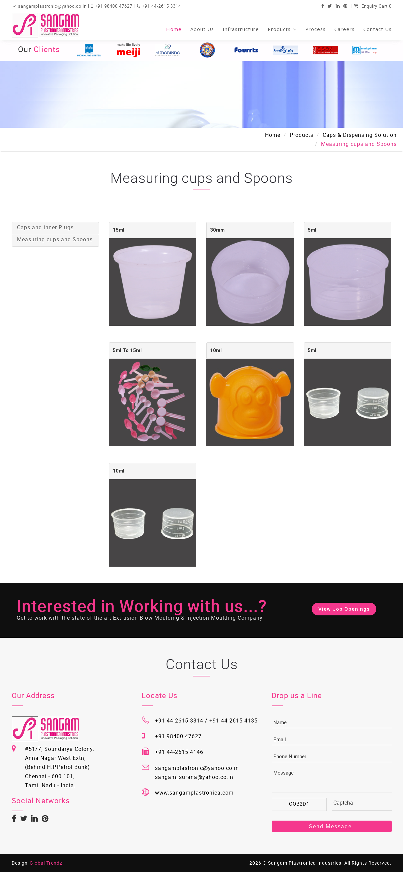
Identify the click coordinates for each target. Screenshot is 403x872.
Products (282, 29)
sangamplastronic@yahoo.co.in (53, 6)
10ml (216, 350)
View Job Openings (344, 609)
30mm (217, 230)
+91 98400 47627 (114, 6)
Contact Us (377, 29)
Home (174, 29)
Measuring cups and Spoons (55, 239)
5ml (312, 230)
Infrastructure (241, 29)
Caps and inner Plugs (45, 227)
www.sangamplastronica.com (194, 792)
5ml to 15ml (127, 350)
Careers (344, 29)
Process (315, 29)
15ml (118, 230)
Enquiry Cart (373, 6)
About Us (202, 29)
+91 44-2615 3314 (161, 6)
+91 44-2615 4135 (233, 720)
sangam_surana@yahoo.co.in (194, 777)
